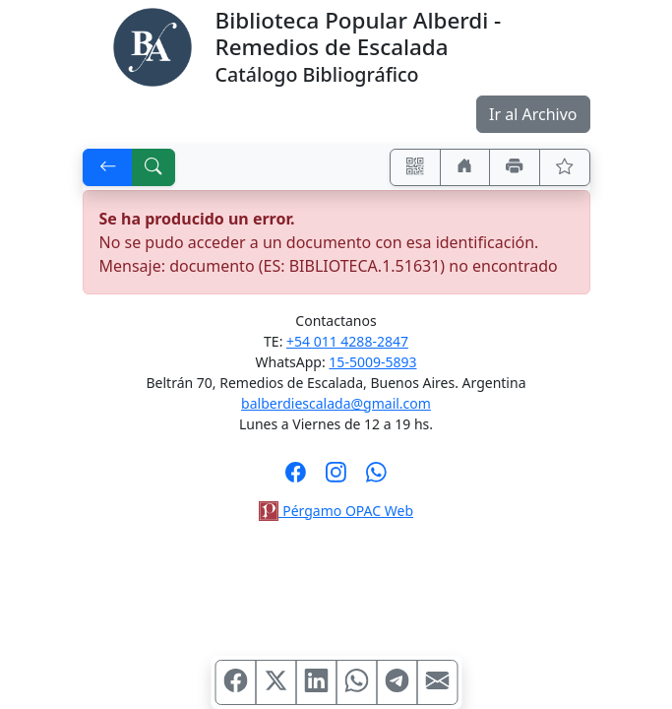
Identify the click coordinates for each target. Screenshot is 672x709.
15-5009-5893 (372, 362)
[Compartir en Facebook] (235, 682)
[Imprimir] (514, 167)
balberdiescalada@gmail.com (336, 403)
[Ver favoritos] (564, 167)
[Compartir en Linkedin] (315, 682)
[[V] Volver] (108, 167)
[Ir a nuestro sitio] (465, 167)
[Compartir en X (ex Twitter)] (275, 682)
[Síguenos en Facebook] (295, 478)
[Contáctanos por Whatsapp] (376, 478)
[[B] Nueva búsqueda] (153, 167)
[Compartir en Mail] (437, 682)
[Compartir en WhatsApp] (356, 682)
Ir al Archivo (533, 114)
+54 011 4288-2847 (347, 341)
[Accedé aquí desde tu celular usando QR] (415, 167)
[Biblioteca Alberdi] (152, 45)
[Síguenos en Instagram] (336, 478)
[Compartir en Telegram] (396, 682)
